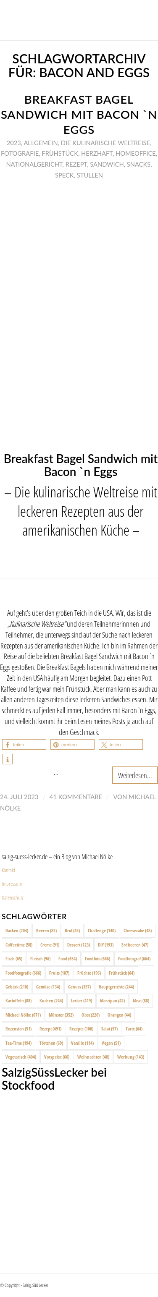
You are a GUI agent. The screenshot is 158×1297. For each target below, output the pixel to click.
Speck (64, 175)
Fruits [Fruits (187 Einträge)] (59, 973)
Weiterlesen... (135, 775)
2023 (14, 142)
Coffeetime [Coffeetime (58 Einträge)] (18, 944)
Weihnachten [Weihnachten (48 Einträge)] (93, 1057)
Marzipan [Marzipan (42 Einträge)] (112, 1000)
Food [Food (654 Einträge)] (67, 958)
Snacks (138, 164)
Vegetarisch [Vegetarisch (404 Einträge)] (20, 1057)
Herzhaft (97, 153)
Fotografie (20, 153)
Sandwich (107, 164)
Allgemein (41, 142)
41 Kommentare (76, 796)
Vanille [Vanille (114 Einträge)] (82, 1043)
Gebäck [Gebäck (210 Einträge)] (16, 986)
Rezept (76, 164)
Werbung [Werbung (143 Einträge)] (130, 1057)
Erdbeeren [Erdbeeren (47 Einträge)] (134, 944)
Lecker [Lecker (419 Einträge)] (81, 1000)
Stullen (90, 175)
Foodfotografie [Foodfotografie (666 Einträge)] (23, 973)
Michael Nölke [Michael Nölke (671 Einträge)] (23, 1015)
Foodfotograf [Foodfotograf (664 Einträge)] (134, 958)
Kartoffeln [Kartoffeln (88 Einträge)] (18, 1000)
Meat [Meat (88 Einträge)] (141, 1000)
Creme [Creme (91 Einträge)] (49, 944)
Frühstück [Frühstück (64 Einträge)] (121, 973)
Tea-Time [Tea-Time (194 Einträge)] (18, 1043)
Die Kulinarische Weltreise (105, 142)
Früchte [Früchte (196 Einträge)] (89, 973)
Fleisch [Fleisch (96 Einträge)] (40, 958)
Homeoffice (136, 153)
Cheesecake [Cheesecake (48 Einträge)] (138, 930)
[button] (24, 744)
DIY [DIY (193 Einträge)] (105, 944)
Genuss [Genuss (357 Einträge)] (79, 986)
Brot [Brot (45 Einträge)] (72, 930)
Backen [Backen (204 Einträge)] (16, 930)
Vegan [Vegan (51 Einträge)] (111, 1043)
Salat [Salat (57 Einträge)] (109, 1028)
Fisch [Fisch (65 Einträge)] (13, 958)
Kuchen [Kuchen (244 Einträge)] (51, 1000)
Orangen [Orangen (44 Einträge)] (119, 1015)
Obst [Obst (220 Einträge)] (91, 1015)
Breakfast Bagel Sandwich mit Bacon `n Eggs (79, 114)
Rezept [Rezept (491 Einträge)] (50, 1028)
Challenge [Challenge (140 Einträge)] (102, 930)
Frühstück (60, 153)
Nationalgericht (34, 164)
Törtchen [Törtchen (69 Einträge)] (51, 1043)
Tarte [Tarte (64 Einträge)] (134, 1028)
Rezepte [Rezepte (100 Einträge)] (81, 1028)
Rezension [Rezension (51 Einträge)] (18, 1028)
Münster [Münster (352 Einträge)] (61, 1015)
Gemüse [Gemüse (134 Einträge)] (48, 986)
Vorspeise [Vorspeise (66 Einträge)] (56, 1057)
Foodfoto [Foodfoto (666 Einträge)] (97, 958)
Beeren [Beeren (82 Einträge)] (46, 930)
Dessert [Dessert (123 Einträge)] (78, 944)
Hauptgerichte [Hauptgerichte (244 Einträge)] (116, 986)
